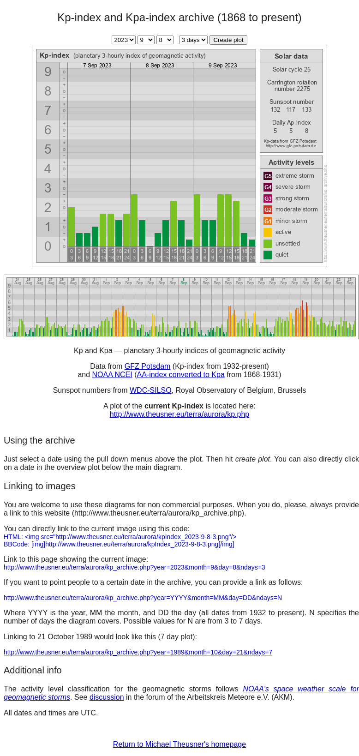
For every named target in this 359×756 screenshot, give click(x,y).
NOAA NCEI (112, 374)
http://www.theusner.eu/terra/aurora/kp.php (179, 414)
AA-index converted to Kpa (180, 374)
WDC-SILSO (151, 390)
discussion (107, 697)
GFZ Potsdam (148, 366)
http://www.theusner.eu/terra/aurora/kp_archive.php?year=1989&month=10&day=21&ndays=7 (138, 652)
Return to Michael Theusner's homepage (179, 744)
